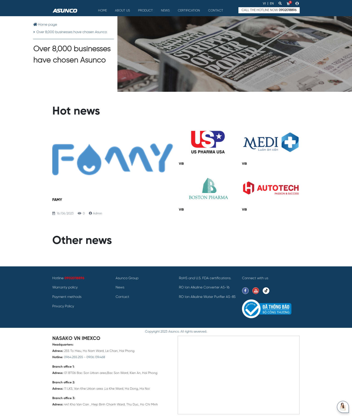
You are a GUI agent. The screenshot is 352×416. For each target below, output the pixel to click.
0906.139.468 (95, 357)
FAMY (57, 200)
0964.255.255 (73, 357)
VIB (181, 164)
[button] (297, 3)
